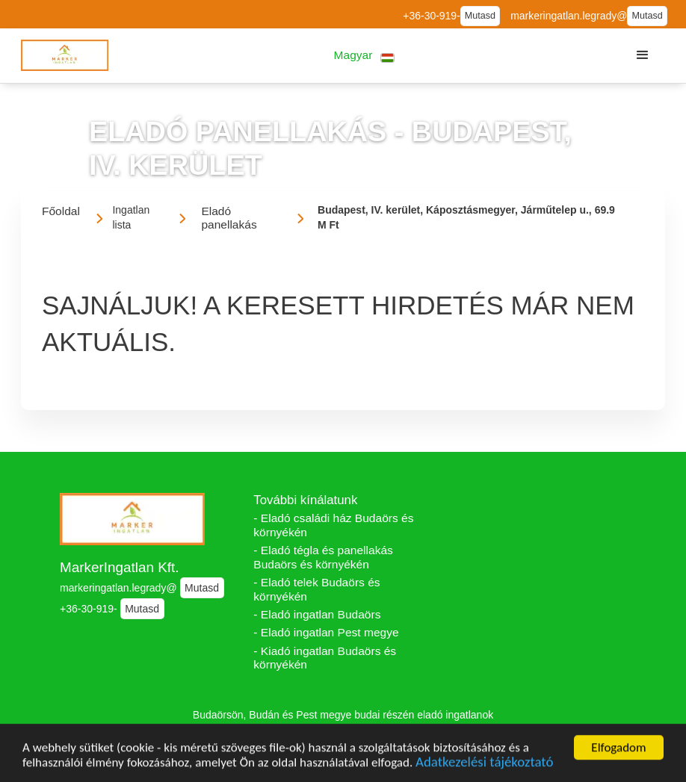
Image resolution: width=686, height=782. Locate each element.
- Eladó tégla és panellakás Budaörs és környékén (323, 557)
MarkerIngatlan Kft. (119, 567)
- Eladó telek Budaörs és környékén (316, 589)
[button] (364, 55)
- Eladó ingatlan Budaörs (316, 614)
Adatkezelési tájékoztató (484, 764)
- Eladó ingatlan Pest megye (325, 632)
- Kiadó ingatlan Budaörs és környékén (324, 658)
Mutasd (480, 15)
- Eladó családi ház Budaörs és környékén (333, 525)
